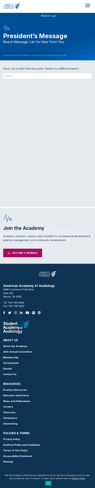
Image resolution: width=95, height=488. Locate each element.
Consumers (10, 417)
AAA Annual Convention (17, 351)
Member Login (48, 15)
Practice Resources (15, 389)
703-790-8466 (16, 302)
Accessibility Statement (17, 456)
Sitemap (8, 461)
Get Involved (11, 362)
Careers (8, 406)
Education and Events (16, 395)
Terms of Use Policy (15, 450)
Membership (11, 357)
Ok (48, 483)
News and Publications (16, 401)
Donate (7, 368)
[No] (91, 479)
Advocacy (9, 412)
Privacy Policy (11, 439)
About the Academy (15, 346)
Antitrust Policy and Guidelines (21, 444)
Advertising (10, 423)
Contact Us (9, 374)
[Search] (47, 76)
